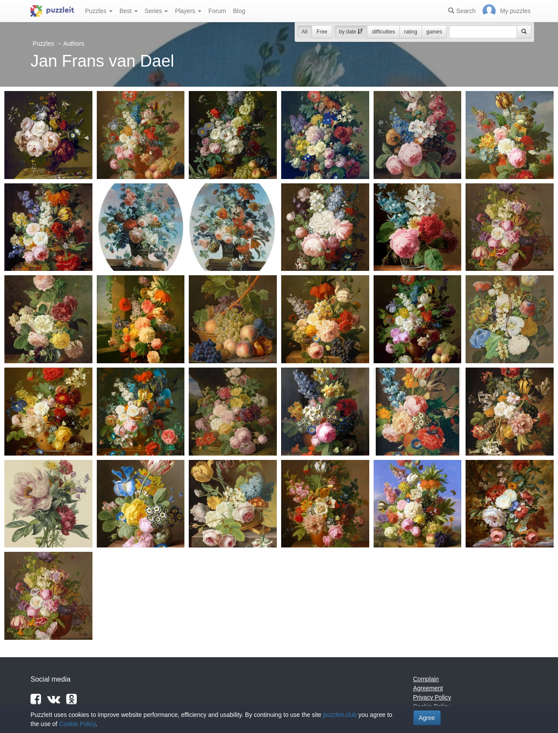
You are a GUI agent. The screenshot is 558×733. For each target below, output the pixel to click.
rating (410, 32)
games (434, 32)
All (304, 32)
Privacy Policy (432, 697)
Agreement (428, 688)
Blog (239, 10)
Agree (427, 717)
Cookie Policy (77, 723)
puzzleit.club (340, 714)
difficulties (383, 32)
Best (128, 10)
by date (351, 32)
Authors (73, 43)
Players (188, 10)
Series (156, 10)
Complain (426, 679)
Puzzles (98, 10)
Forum (217, 10)
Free (321, 32)
